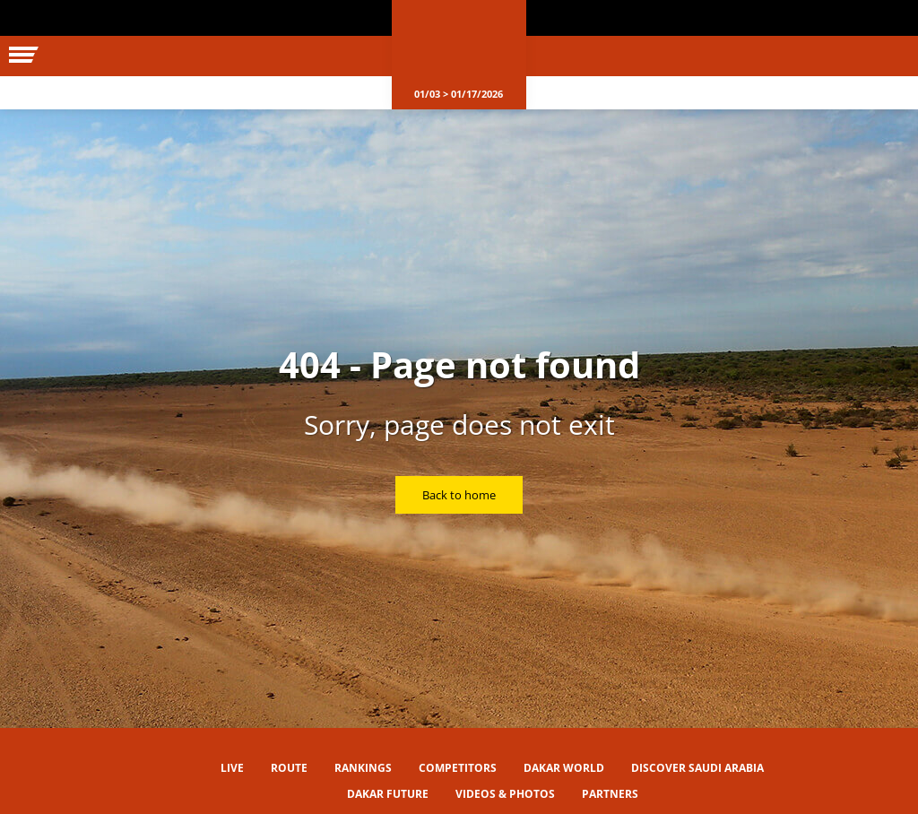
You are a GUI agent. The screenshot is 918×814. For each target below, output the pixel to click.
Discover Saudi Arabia (697, 767)
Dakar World (564, 767)
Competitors (458, 767)
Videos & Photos (505, 793)
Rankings (363, 767)
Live (232, 767)
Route (289, 767)
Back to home (459, 495)
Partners (610, 793)
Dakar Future (388, 793)
